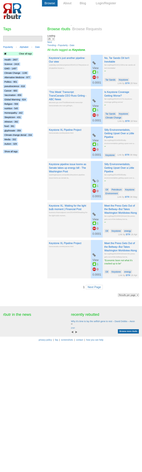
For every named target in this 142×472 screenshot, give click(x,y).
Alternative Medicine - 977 (17, 77)
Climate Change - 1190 (15, 73)
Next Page (94, 287)
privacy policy (45, 340)
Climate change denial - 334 (18, 135)
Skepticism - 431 (12, 117)
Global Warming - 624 (15, 99)
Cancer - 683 (10, 90)
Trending (51, 45)
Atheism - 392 (11, 121)
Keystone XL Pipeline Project (65, 130)
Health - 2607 (11, 59)
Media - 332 (10, 139)
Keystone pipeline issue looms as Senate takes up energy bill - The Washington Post (67, 168)
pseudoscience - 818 (14, 86)
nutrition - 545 (11, 108)
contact (79, 340)
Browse (49, 3)
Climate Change (113, 117)
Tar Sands (110, 80)
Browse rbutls (58, 29)
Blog (83, 3)
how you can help (94, 340)
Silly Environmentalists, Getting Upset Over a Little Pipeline (119, 133)
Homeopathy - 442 (13, 113)
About (67, 3)
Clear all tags (25, 53)
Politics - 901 (10, 82)
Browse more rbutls (128, 331)
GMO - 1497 (10, 68)
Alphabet (24, 47)
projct (73, 328)
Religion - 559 (11, 104)
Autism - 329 (10, 144)
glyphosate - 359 (12, 130)
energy (127, 231)
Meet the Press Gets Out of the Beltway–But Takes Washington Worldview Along (120, 209)
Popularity (63, 45)
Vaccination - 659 (12, 95)
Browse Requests (87, 29)
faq (56, 340)
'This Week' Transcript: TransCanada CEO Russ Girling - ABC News (67, 96)
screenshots (67, 340)
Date (72, 45)
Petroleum (117, 189)
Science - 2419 (11, 64)
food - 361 (9, 126)
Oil (106, 189)
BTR (127, 83)
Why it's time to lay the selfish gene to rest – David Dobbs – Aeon (103, 321)
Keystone (123, 80)
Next (49, 42)
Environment (111, 193)
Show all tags (11, 151)
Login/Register (106, 3)
